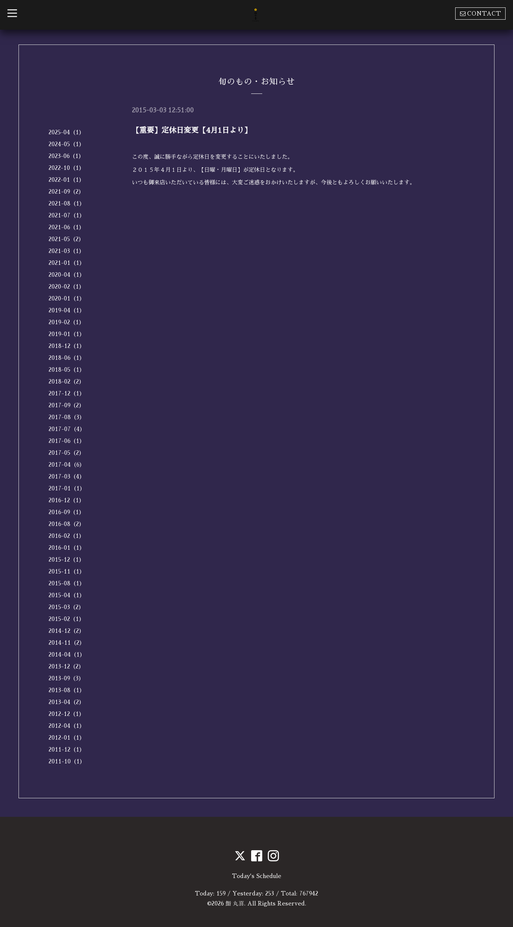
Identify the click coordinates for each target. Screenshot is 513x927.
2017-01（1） (67, 488)
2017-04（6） (67, 464)
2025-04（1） (66, 132)
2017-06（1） (67, 441)
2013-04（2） (66, 702)
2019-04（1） (67, 310)
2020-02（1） (66, 286)
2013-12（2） (66, 666)
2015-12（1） (66, 559)
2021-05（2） (66, 239)
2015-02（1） (66, 619)
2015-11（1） (67, 571)
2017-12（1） (67, 393)
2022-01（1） (66, 180)
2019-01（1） (67, 334)
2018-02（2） (66, 381)
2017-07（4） (67, 429)
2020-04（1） (67, 274)
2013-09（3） (66, 678)
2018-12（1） (67, 346)
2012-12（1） (66, 714)
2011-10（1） (67, 761)
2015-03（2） (66, 607)
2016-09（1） (66, 512)
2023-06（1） (66, 156)
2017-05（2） (66, 453)
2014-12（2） (66, 631)
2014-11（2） (67, 642)
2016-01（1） (67, 547)
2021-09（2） (66, 191)
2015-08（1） (67, 583)
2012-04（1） (67, 726)
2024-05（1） (66, 144)
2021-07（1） (67, 215)
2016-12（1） (66, 500)
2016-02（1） (66, 536)
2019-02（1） (66, 322)
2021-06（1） (66, 227)
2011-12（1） (67, 749)
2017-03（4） (67, 476)
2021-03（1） (66, 251)
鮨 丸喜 (235, 903)
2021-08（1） (67, 203)
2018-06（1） (67, 358)
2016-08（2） (66, 524)
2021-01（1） (67, 263)
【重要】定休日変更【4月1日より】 (191, 130)
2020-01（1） (67, 298)
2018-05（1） (67, 369)
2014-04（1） (67, 654)
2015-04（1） (67, 595)
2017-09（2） (66, 405)
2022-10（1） (66, 168)
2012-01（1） (67, 737)
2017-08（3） (67, 417)
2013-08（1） (67, 690)
